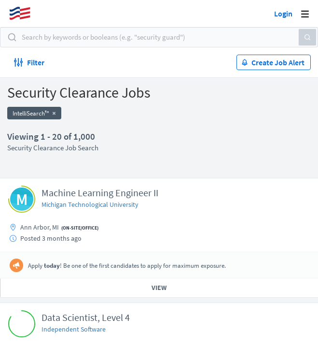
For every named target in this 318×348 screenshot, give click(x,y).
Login (283, 13)
